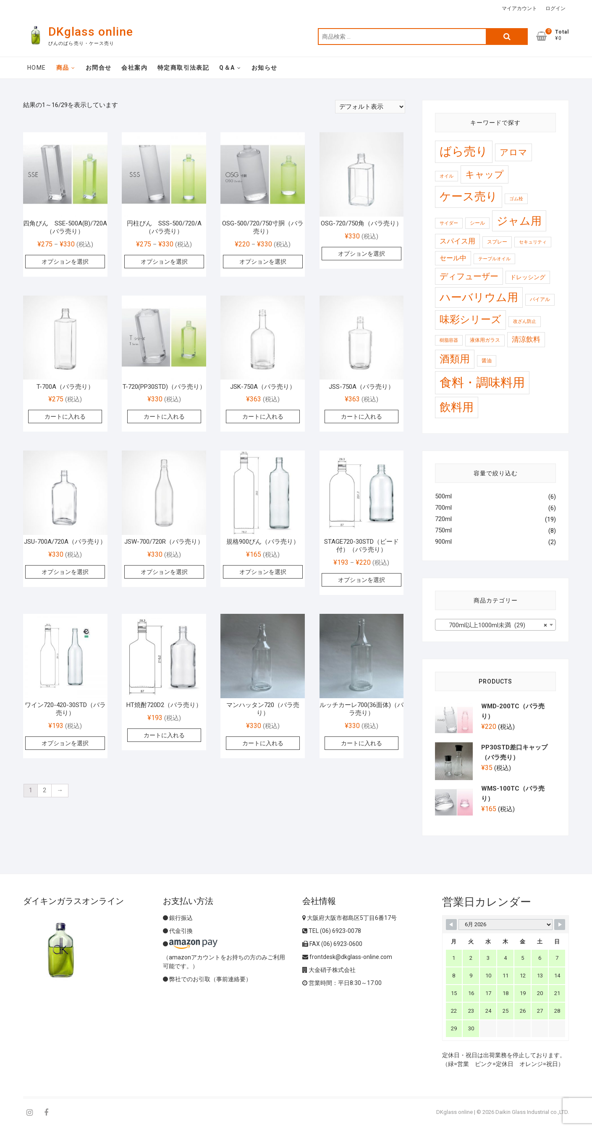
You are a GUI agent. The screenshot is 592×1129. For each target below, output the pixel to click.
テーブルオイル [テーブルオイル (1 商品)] (494, 259)
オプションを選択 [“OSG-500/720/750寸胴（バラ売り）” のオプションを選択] (262, 261)
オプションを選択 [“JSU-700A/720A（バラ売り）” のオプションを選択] (65, 571)
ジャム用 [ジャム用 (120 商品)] (519, 220)
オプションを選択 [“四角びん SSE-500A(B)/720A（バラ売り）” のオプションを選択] (65, 261)
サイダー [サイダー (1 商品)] (449, 223)
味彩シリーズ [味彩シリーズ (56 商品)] (470, 319)
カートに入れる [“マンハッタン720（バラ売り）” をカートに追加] (262, 743)
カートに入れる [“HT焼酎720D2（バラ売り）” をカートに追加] (164, 735)
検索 (507, 36)
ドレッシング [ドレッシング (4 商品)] (527, 277)
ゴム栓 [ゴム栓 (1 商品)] (516, 199)
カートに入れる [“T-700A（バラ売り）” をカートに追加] (65, 416)
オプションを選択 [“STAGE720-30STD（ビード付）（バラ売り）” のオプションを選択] (361, 579)
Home (36, 67)
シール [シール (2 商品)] (477, 223)
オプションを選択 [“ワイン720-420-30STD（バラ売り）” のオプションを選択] (65, 743)
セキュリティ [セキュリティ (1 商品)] (533, 242)
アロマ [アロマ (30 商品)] (513, 152)
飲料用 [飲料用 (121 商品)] (457, 407)
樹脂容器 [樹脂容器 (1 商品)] (449, 340)
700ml (443, 507)
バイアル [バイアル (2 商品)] (540, 299)
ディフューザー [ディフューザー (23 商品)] (469, 276)
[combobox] (495, 625)
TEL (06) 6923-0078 (331, 930)
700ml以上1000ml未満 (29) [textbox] (493, 625)
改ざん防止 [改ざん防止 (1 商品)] (524, 321)
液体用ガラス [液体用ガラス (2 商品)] (485, 340)
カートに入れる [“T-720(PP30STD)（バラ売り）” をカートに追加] (164, 416)
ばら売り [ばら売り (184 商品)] (464, 151)
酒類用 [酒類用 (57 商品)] (455, 359)
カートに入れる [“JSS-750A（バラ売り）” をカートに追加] (361, 416)
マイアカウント (519, 8)
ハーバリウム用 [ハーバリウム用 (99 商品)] (479, 297)
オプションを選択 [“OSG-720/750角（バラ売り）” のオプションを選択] (361, 253)
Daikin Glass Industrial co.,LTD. (532, 1112)
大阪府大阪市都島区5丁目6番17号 (349, 917)
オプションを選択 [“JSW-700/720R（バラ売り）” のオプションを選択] (164, 571)
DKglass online (90, 32)
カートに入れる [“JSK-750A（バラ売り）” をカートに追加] (262, 416)
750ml (443, 530)
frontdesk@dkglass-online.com (347, 956)
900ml (443, 541)
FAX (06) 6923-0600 (332, 943)
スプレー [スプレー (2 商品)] (497, 242)
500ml (443, 496)
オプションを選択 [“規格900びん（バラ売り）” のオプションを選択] (262, 571)
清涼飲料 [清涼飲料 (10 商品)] (526, 339)
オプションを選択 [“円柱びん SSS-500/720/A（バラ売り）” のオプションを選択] (164, 261)
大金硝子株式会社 (329, 970)
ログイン (555, 8)
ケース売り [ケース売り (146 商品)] (469, 196)
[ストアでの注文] (370, 106)
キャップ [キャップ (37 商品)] (484, 174)
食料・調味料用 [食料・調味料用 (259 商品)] (482, 382)
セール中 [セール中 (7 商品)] (453, 258)
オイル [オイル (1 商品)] (446, 176)
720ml (443, 519)
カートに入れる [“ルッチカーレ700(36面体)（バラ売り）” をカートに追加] (361, 743)
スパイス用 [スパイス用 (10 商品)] (457, 241)
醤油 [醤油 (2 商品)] (487, 361)
